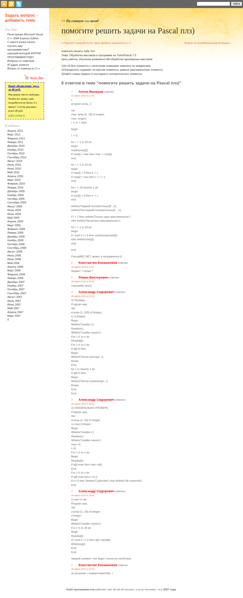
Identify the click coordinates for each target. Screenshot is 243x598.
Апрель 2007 (15, 312)
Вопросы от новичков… (22, 60)
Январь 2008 (15, 278)
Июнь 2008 (14, 259)
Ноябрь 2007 (15, 285)
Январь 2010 (15, 187)
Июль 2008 (14, 255)
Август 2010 (14, 160)
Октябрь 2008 (16, 244)
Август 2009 (14, 206)
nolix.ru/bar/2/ (16, 115)
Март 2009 (14, 225)
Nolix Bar (37, 78)
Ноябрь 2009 (15, 195)
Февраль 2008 (16, 274)
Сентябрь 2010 (16, 157)
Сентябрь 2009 (16, 202)
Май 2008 (13, 263)
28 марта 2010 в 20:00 (82, 404)
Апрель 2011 (15, 130)
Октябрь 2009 (16, 198)
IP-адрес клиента (18, 64)
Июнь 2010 (14, 168)
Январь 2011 (15, 142)
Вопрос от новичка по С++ (23, 68)
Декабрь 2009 (16, 191)
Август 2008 (14, 251)
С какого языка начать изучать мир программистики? (21, 45)
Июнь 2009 (14, 214)
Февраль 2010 (16, 183)
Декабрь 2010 (16, 145)
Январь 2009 (15, 232)
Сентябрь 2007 (16, 293)
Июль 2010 (14, 164)
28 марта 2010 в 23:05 (82, 281)
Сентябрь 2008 (16, 247)
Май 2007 (13, 308)
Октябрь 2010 (16, 153)
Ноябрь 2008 (15, 240)
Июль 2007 (14, 300)
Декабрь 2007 (16, 281)
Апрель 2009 (15, 221)
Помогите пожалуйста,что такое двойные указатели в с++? (97, 43)
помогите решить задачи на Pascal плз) (128, 30)
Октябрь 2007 (16, 289)
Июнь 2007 (14, 304)
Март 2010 (14, 179)
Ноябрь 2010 (15, 149)
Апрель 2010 (15, 176)
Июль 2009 (14, 210)
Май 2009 (13, 217)
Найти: (190, 3)
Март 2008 (14, 270)
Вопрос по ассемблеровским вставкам (207, 43)
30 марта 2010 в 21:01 (82, 267)
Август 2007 (14, 296)
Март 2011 (14, 134)
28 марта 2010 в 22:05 (82, 296)
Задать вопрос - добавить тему (21, 18)
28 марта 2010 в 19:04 (82, 495)
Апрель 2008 (15, 266)
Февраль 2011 (16, 138)
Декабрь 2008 (16, 236)
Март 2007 (14, 315)
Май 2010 (13, 172)
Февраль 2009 (16, 228)
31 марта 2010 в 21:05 (82, 95)
